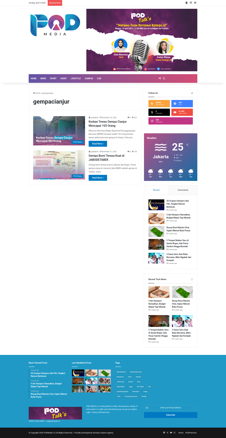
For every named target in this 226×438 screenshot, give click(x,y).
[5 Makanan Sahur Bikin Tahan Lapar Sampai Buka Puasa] (105, 381)
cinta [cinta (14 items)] (130, 377)
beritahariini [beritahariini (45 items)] (121, 372)
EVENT (64, 78)
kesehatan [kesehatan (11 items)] (121, 387)
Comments (183, 190)
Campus (89, 78)
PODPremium (191, 433)
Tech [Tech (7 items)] (118, 396)
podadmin (95, 118)
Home (36, 93)
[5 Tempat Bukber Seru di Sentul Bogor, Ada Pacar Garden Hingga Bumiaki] (156, 244)
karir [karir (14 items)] (139, 382)
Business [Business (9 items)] (120, 377)
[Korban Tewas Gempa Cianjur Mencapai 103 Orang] (59, 130)
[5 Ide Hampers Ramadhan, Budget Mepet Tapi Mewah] (156, 218)
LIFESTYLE (76, 78)
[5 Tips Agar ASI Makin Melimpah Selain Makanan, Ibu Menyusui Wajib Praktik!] (91, 388)
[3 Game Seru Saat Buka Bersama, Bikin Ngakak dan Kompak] (156, 258)
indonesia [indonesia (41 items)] (120, 382)
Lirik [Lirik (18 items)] (149, 387)
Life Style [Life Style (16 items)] (140, 387)
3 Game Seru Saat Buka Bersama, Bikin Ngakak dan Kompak (178, 257)
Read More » (97, 144)
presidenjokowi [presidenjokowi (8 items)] (122, 392)
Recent (156, 190)
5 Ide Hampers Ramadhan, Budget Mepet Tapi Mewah (157, 304)
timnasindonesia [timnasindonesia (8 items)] (131, 396)
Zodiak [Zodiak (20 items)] (143, 396)
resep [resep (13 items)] (145, 392)
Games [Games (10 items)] (138, 377)
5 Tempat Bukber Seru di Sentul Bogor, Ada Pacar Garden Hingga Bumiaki (177, 243)
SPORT (53, 78)
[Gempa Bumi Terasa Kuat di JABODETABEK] (59, 164)
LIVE (99, 78)
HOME (33, 78)
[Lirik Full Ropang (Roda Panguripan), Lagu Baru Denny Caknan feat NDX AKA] (78, 388)
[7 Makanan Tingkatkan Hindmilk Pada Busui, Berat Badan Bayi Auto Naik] (105, 388)
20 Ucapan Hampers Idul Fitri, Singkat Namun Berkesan (177, 204)
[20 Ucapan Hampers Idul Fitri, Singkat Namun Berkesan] (156, 204)
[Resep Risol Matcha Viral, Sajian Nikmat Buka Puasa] (156, 231)
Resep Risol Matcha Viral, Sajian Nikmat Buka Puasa (181, 304)
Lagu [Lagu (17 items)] (130, 387)
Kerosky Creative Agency (103, 433)
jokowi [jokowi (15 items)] (130, 382)
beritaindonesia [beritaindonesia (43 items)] (136, 372)
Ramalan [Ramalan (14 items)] (135, 392)
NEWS (43, 78)
